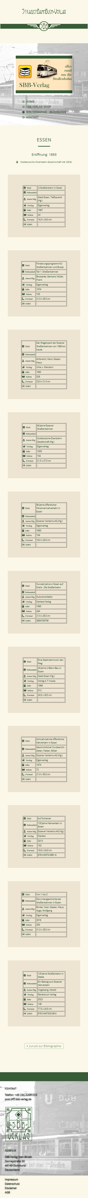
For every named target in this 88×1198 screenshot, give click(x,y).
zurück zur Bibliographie (45, 1046)
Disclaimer (11, 1188)
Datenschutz (12, 1183)
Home (30, 101)
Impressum (11, 1179)
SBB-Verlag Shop (38, 106)
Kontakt (32, 117)
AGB (7, 1192)
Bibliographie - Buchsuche (46, 112)
